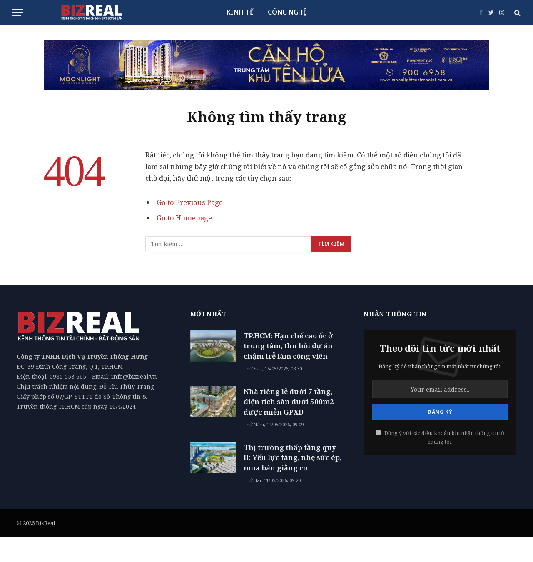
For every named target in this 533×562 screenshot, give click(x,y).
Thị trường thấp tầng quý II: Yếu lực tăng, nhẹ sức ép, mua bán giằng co (292, 457)
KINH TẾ (240, 12)
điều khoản (435, 433)
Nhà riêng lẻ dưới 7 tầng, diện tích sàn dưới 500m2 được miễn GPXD (289, 402)
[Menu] (17, 12)
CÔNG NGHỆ (287, 12)
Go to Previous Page (190, 202)
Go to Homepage (184, 217)
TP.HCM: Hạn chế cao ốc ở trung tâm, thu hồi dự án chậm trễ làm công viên (288, 346)
